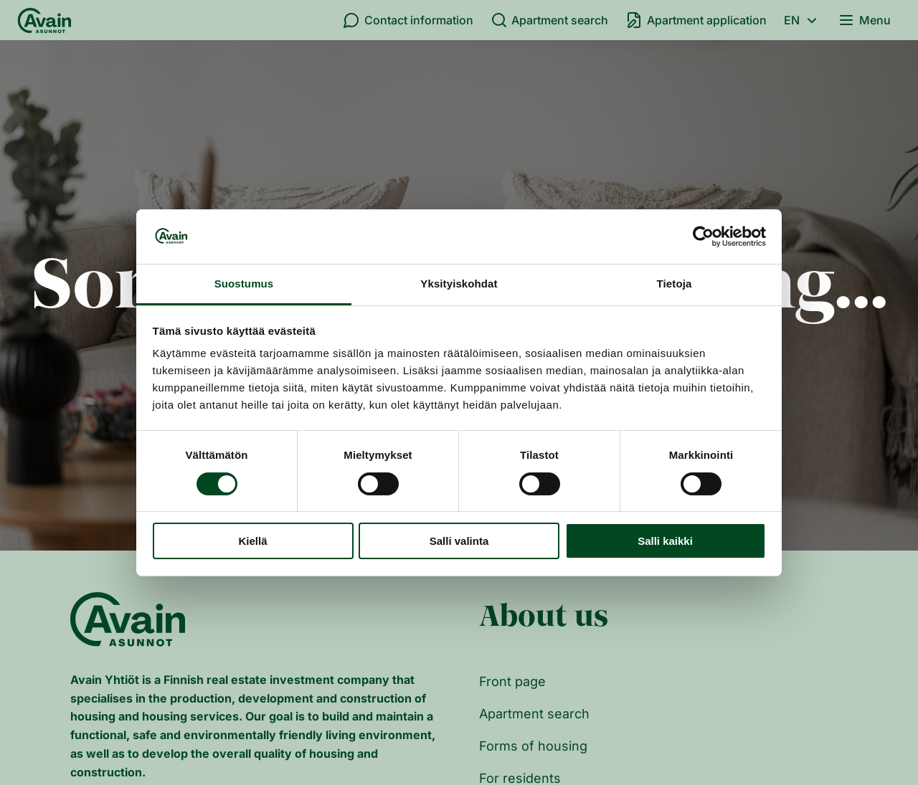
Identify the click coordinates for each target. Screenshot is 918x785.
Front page (512, 681)
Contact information (408, 20)
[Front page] (44, 20)
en (802, 20)
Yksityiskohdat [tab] (458, 283)
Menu (864, 20)
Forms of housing (533, 745)
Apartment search (550, 20)
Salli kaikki (665, 541)
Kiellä (252, 541)
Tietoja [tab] (674, 283)
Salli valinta (459, 541)
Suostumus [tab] (244, 283)
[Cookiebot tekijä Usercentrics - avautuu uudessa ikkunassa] (703, 236)
